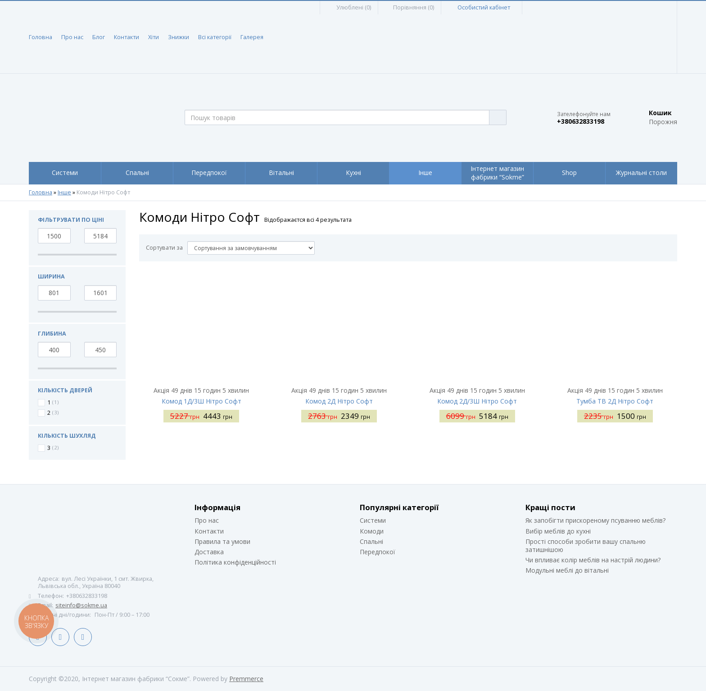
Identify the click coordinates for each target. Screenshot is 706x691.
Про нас (72, 37)
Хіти (153, 37)
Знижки (178, 37)
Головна (40, 37)
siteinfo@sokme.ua (81, 605)
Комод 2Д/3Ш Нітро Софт (477, 401)
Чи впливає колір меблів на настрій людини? (593, 560)
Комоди (372, 531)
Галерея (251, 37)
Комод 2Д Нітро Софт (339, 401)
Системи (373, 520)
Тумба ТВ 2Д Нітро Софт (614, 401)
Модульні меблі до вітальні (567, 570)
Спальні (371, 541)
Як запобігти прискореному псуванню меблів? (595, 520)
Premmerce (246, 678)
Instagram (83, 637)
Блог (98, 37)
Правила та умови (222, 541)
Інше (64, 192)
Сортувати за (164, 247)
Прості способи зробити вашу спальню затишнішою (585, 545)
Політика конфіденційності (235, 562)
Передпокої (377, 551)
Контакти (126, 37)
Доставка (209, 551)
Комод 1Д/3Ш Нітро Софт (201, 401)
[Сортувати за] (251, 248)
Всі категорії (214, 37)
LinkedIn (60, 637)
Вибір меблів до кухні (558, 531)
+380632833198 (580, 121)
